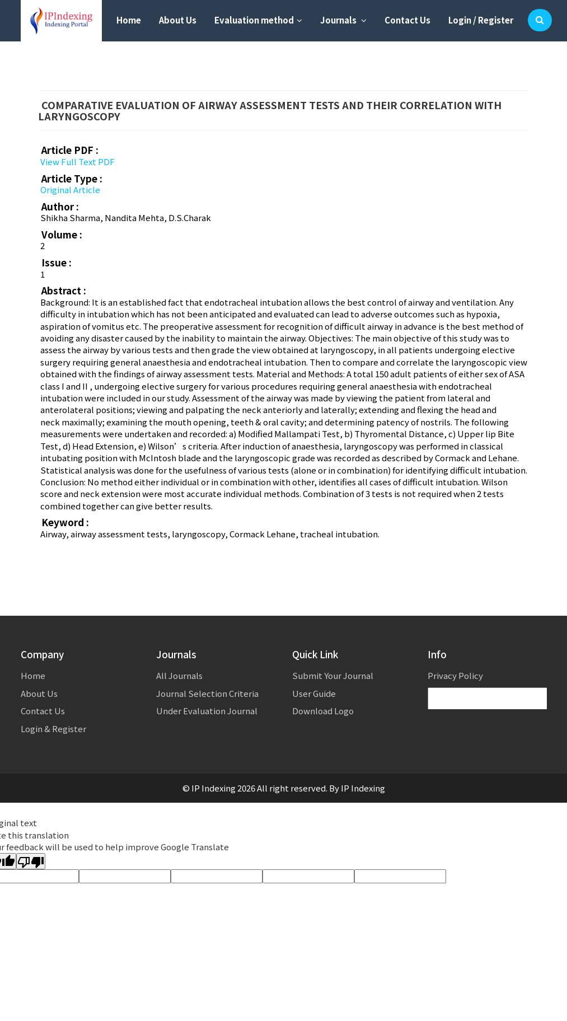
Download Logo (323, 710)
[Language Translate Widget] (494, 698)
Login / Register (480, 20)
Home (128, 20)
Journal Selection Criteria (207, 693)
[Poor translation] (30, 861)
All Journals (179, 675)
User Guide (314, 693)
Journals (343, 20)
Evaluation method (258, 20)
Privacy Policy (455, 675)
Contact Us (407, 20)
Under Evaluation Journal (206, 710)
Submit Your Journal (332, 675)
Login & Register (53, 728)
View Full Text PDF (77, 161)
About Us (177, 20)
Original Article (70, 189)
